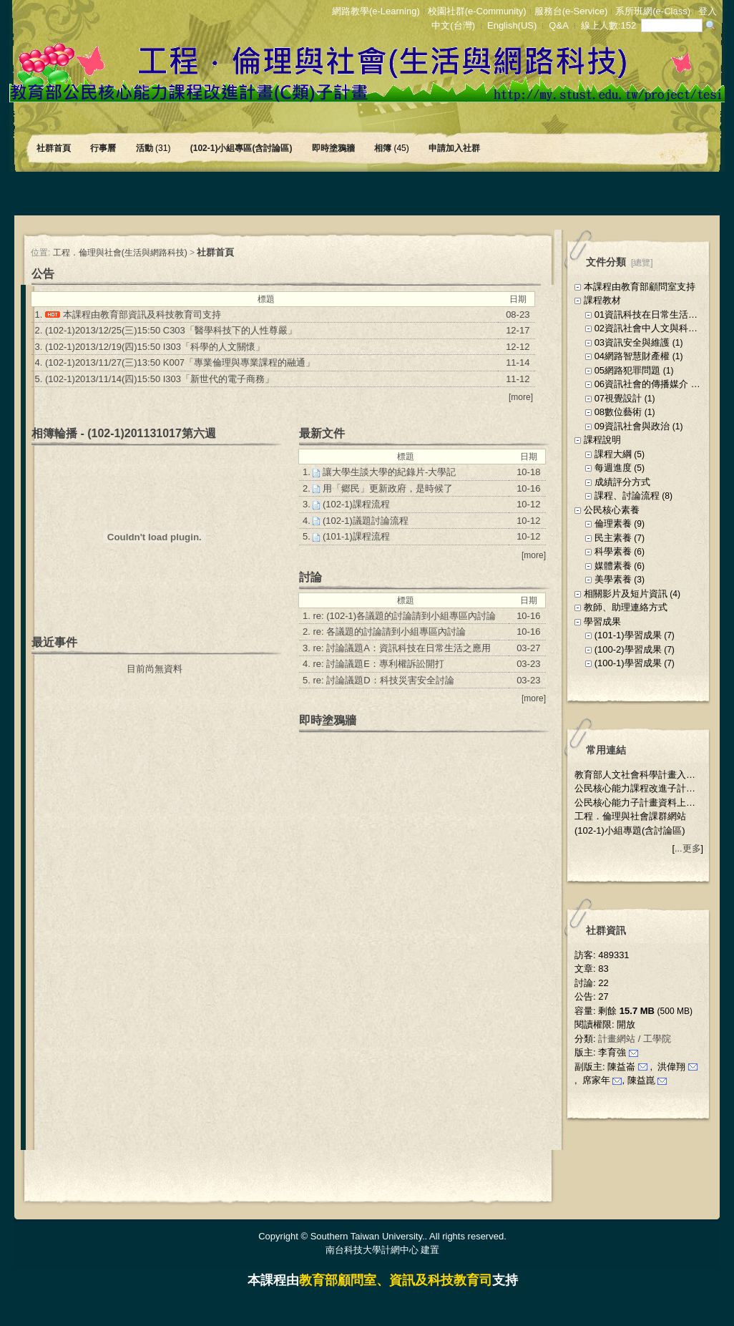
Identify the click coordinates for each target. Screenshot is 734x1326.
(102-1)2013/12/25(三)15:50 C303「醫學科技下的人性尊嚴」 (171, 330)
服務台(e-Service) (571, 11)
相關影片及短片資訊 (625, 593)
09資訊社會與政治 (632, 426)
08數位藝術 (618, 411)
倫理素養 (613, 523)
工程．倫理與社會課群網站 (630, 816)
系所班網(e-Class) (652, 11)
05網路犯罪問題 (627, 370)
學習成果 (602, 621)
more (520, 397)
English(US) (512, 25)
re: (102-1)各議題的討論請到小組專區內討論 (404, 615)
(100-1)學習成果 (628, 663)
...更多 (687, 849)
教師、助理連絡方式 (625, 607)
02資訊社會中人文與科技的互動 (659, 328)
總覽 (641, 263)
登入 (707, 11)
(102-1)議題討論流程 (365, 520)
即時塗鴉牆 (334, 148)
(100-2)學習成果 (628, 649)
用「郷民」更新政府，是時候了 (388, 488)
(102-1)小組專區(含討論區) (242, 148)
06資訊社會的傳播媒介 (641, 384)
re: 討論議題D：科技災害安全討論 (383, 680)
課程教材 (602, 300)
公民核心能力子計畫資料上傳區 (639, 802)
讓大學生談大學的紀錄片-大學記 (389, 472)
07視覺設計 (618, 398)
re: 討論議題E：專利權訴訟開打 (378, 663)
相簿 (392, 148)
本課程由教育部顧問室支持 (639, 286)
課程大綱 (613, 454)
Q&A (558, 25)
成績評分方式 (622, 482)
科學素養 (613, 551)
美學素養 (613, 579)
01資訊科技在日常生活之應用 (655, 314)
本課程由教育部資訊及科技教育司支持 (142, 314)
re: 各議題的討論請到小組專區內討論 (389, 631)
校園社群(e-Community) (477, 11)
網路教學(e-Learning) (376, 11)
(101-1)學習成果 (628, 635)
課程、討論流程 (627, 495)
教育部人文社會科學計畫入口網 (639, 774)
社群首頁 (54, 148)
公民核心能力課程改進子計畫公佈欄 (648, 788)
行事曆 (104, 148)
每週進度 (613, 467)
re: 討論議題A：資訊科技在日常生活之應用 (401, 648)
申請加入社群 (455, 148)
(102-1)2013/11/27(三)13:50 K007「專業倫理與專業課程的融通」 (180, 362)
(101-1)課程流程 (356, 536)
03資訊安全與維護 (632, 342)
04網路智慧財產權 (632, 356)
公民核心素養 (612, 509)
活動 (154, 148)
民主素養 (613, 537)
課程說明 (602, 439)
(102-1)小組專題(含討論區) (629, 830)
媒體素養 (613, 565)
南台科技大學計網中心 (372, 1249)
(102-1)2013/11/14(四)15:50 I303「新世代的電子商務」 (159, 379)
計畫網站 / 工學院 (634, 1038)
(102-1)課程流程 (356, 504)
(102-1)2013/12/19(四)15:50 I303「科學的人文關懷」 (155, 346)
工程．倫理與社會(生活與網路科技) (120, 253)
